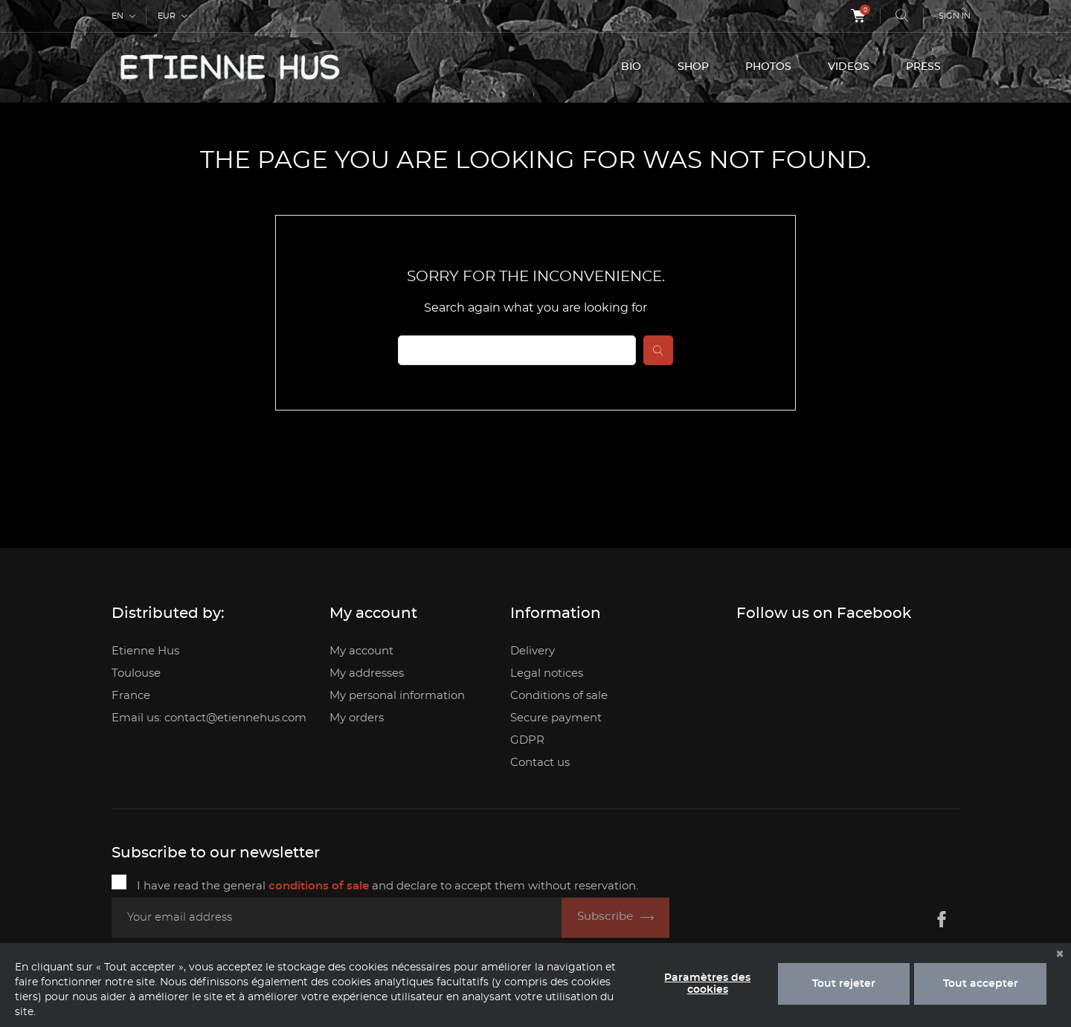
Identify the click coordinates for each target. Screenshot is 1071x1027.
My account (361, 651)
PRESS (923, 67)
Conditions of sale (559, 695)
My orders (356, 718)
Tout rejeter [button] (843, 984)
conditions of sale (318, 886)
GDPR (527, 740)
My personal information (397, 695)
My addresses (366, 673)
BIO (631, 67)
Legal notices (546, 673)
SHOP (693, 67)
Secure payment (556, 718)
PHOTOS (768, 67)
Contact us (540, 762)
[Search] (517, 350)
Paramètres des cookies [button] (707, 984)
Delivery (532, 651)
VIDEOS (848, 67)
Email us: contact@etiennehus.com (209, 718)
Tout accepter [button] (980, 984)
